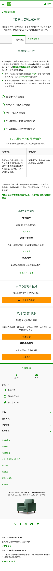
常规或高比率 (24, 75)
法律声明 (5, 445)
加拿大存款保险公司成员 (11, 458)
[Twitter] (15, 523)
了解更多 (5, 545)
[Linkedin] (38, 523)
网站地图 (5, 483)
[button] (26, 230)
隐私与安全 (6, 439)
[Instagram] (26, 523)
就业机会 (5, 470)
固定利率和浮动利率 (21, 66)
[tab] (18, 38)
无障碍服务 (6, 451)
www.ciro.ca (7, 560)
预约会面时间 (12, 395)
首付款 (33, 72)
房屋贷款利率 (9, 11)
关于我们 (5, 464)
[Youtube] (31, 523)
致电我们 (10, 389)
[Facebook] (20, 523)
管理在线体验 (7, 477)
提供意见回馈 (12, 401)
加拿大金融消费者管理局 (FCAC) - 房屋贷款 (20, 194)
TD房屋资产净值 (25, 137)
